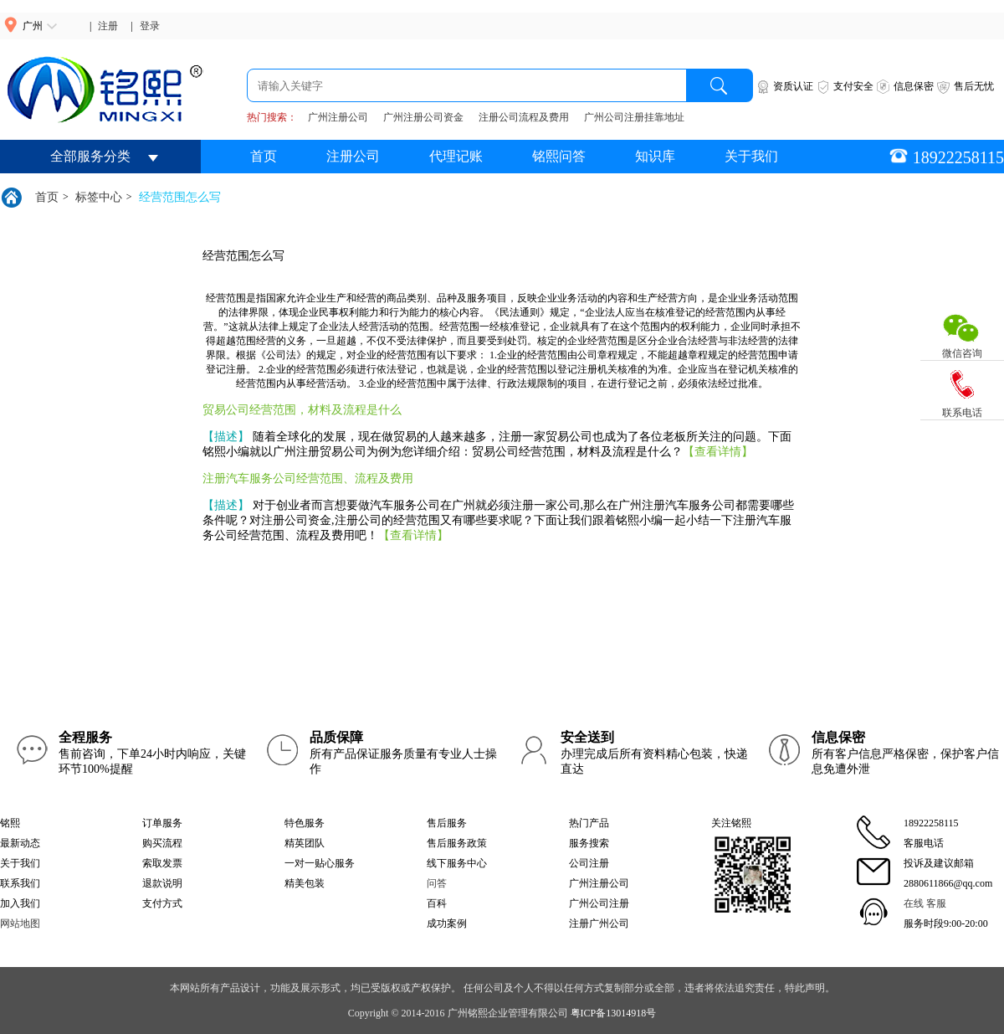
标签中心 (98, 197)
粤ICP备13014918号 (614, 1013)
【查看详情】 (718, 451)
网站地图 (20, 923)
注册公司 (353, 156)
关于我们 (751, 156)
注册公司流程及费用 (524, 117)
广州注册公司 (338, 117)
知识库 (655, 156)
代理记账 (456, 156)
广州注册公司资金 (423, 117)
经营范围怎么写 (180, 197)
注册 (108, 26)
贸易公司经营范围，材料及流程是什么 (302, 410)
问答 (437, 883)
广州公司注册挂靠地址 (634, 117)
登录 (150, 26)
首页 (263, 156)
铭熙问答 (559, 156)
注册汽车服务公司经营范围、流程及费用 (307, 478)
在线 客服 (925, 903)
